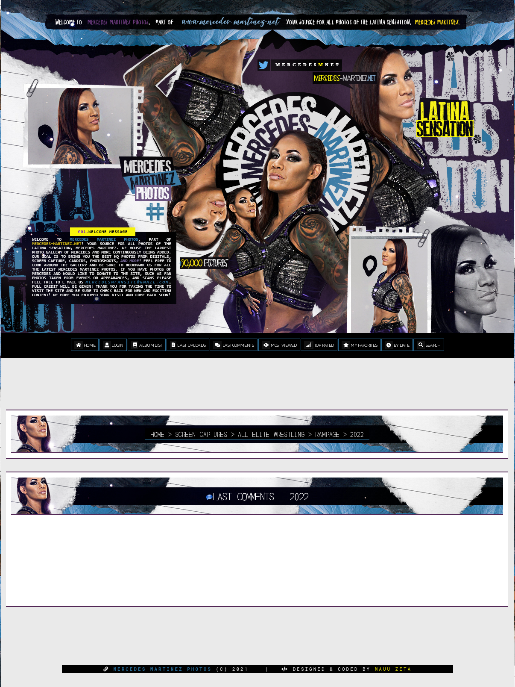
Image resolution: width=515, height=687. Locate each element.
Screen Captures (201, 434)
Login (113, 345)
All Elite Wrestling (271, 434)
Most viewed (279, 345)
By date (397, 345)
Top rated (319, 345)
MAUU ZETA (393, 669)
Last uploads (188, 345)
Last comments (233, 345)
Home (84, 345)
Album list (146, 345)
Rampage (327, 434)
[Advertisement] (257, 390)
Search (429, 345)
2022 (357, 434)
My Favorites (359, 345)
